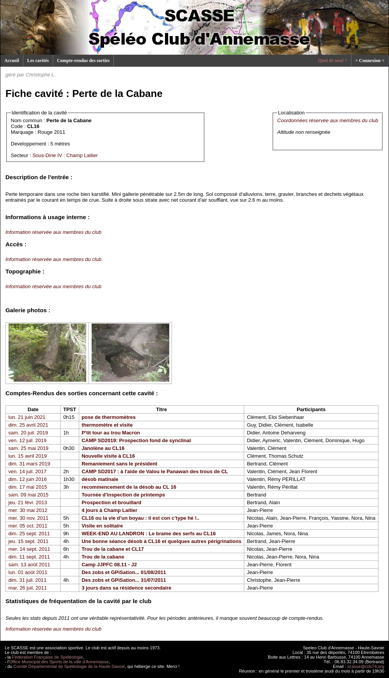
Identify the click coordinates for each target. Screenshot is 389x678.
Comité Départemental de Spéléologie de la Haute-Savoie (69, 666)
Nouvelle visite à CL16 (108, 456)
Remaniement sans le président (119, 464)
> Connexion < (369, 60)
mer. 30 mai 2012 (28, 510)
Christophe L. (41, 75)
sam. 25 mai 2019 (29, 448)
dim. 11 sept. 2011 (29, 557)
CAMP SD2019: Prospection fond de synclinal (136, 440)
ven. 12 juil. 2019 (28, 440)
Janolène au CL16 (103, 448)
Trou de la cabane (103, 557)
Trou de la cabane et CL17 (113, 549)
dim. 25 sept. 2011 (29, 533)
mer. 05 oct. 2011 (28, 526)
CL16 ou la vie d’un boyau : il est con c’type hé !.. (140, 518)
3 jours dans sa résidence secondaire (126, 588)
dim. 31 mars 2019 (29, 464)
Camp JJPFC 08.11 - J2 (109, 564)
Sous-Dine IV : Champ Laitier (64, 155)
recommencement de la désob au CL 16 (129, 487)
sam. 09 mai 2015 (29, 495)
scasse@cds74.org (365, 666)
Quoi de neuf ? (332, 60)
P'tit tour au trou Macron (111, 433)
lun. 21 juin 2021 (27, 417)
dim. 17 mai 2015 (28, 487)
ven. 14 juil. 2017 (28, 471)
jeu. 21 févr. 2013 (28, 502)
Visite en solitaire (102, 526)
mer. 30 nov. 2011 (29, 518)
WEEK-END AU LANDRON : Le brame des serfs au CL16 (149, 533)
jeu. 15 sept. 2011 (29, 541)
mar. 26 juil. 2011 (28, 588)
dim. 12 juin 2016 (28, 479)
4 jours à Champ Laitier (109, 510)
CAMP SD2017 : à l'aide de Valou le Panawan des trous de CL (155, 471)
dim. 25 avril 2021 (29, 425)
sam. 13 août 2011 (29, 564)
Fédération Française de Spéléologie (47, 657)
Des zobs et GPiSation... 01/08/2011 (124, 572)
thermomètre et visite (107, 425)
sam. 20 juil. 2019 (28, 433)
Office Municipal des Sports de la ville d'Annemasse (59, 661)
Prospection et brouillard (111, 502)
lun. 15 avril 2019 (28, 456)
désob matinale (100, 479)
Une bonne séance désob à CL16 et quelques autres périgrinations (161, 541)
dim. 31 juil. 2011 (28, 580)
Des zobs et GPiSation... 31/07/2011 (124, 580)
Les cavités (38, 60)
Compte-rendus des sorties (83, 60)
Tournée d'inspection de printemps (123, 495)
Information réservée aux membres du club (53, 232)
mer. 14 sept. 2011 (29, 549)
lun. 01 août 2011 (28, 572)
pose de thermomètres (108, 417)
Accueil (11, 60)
